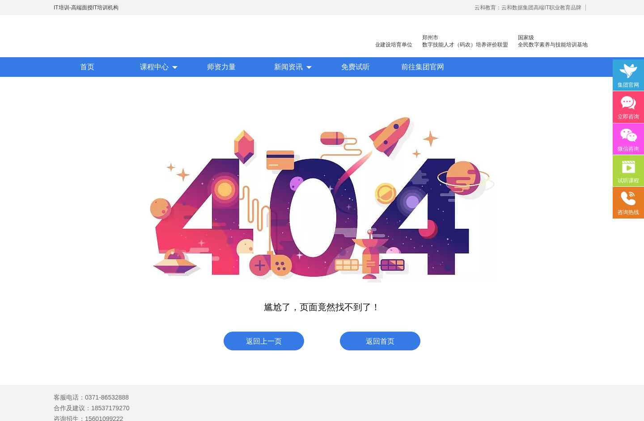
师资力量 (221, 67)
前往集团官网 (422, 67)
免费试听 (355, 67)
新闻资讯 (288, 67)
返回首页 (380, 341)
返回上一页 (264, 341)
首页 (87, 67)
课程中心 (154, 67)
